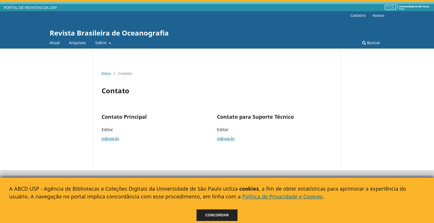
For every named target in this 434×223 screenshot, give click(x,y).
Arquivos (77, 42)
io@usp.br (110, 138)
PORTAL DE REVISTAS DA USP (30, 8)
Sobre (101, 42)
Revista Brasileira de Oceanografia (109, 33)
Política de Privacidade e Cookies (282, 196)
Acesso (378, 15)
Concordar (217, 215)
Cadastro (358, 15)
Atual (55, 42)
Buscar (371, 42)
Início (106, 73)
